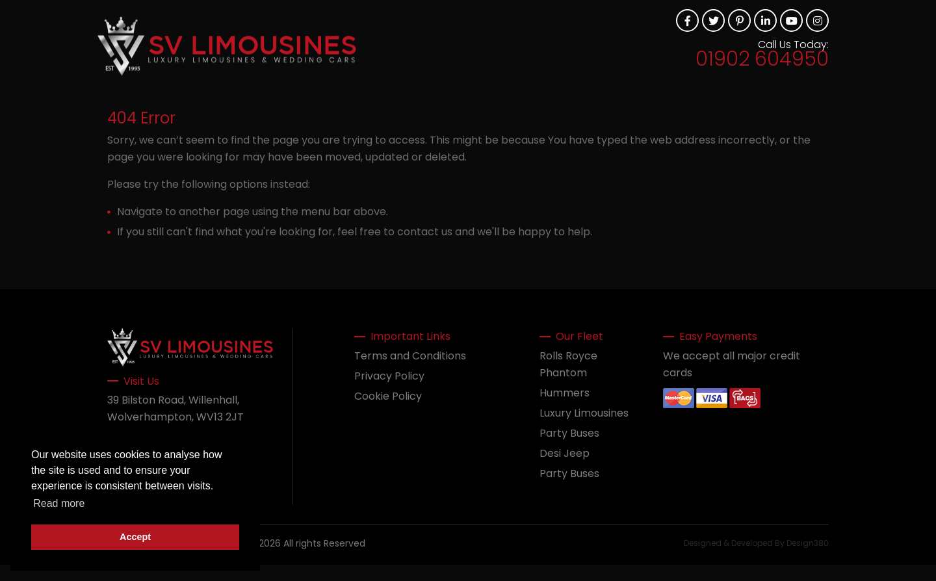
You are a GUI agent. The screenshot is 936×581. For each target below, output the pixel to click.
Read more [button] (58, 503)
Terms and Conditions (410, 355)
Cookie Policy (388, 396)
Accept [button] (135, 537)
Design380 (807, 543)
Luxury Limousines (584, 413)
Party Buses (569, 433)
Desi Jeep (565, 453)
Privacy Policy (389, 375)
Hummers (565, 392)
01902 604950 (762, 59)
